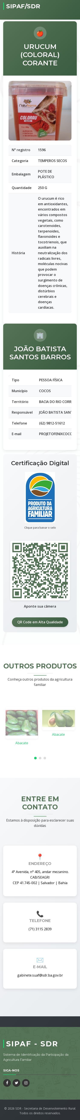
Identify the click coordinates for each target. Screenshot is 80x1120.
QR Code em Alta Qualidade (40, 622)
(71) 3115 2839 (40, 929)
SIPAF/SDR (23, 6)
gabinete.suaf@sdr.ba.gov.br (40, 975)
